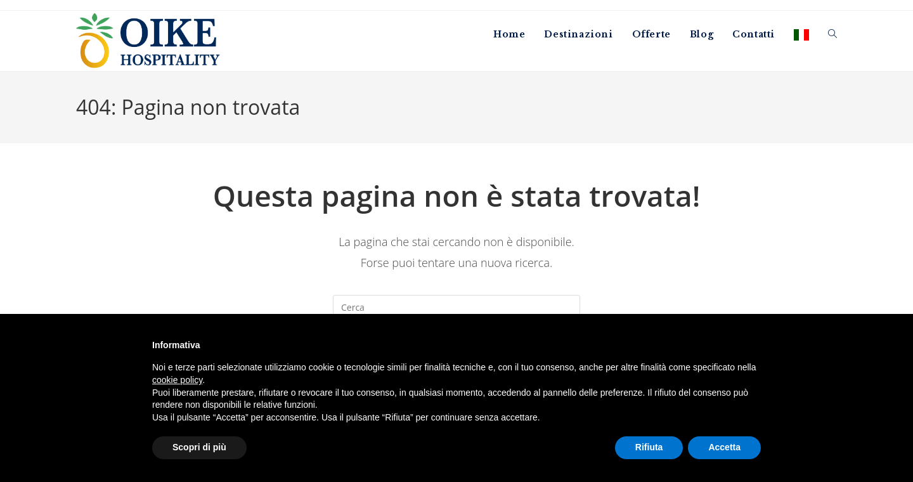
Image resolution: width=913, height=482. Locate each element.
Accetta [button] (724, 447)
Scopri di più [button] (199, 447)
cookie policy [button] (177, 380)
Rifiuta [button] (649, 447)
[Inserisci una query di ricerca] (456, 307)
